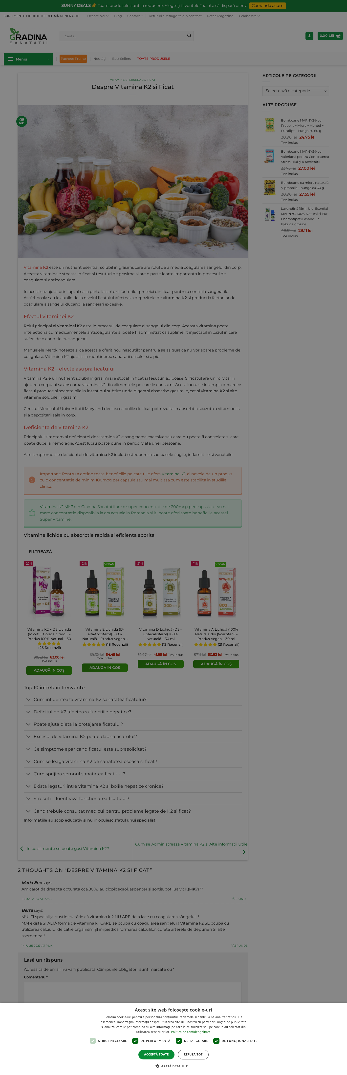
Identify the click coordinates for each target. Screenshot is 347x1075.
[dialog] (173, 1039)
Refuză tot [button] (193, 1054)
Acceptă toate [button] (156, 1054)
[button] (173, 1066)
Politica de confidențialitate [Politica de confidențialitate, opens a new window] (191, 1032)
